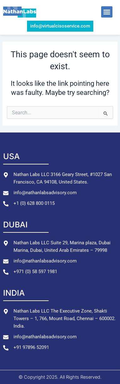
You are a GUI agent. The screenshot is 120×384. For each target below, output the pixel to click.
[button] (106, 12)
